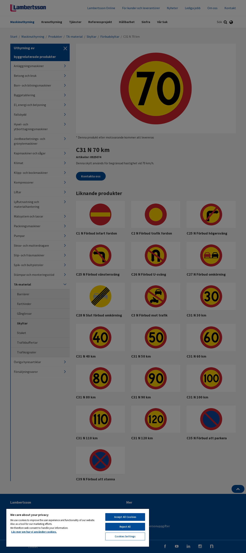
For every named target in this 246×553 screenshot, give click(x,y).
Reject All (125, 526)
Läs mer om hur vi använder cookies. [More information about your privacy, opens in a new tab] (34, 532)
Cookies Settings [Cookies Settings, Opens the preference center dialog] (125, 536)
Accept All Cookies (125, 517)
